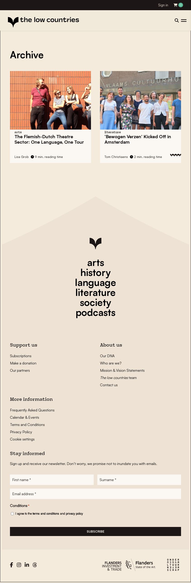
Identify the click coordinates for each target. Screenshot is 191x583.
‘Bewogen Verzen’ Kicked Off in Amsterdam (138, 139)
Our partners (20, 370)
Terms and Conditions (27, 424)
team (118, 377)
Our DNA (107, 356)
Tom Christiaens (116, 157)
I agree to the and (49, 514)
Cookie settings (22, 439)
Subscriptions (20, 356)
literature (95, 292)
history (95, 272)
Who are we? (111, 363)
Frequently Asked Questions (32, 410)
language (95, 282)
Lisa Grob (21, 157)
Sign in (163, 5)
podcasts (95, 312)
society (95, 302)
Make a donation (23, 363)
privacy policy (74, 513)
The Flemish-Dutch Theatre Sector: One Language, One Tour (49, 139)
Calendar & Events (24, 417)
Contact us (109, 385)
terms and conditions (46, 513)
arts (95, 262)
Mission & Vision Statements (122, 370)
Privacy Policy (21, 432)
